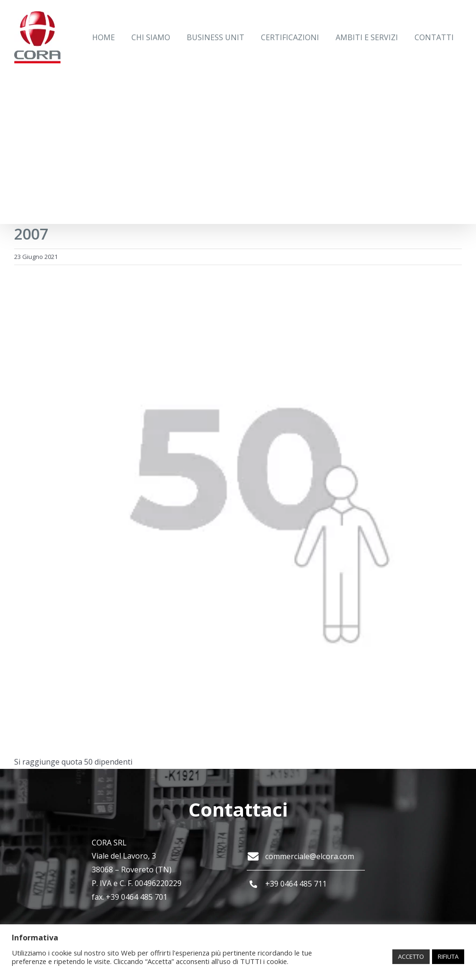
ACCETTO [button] (411, 956)
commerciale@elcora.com (309, 856)
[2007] (238, 509)
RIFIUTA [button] (448, 956)
